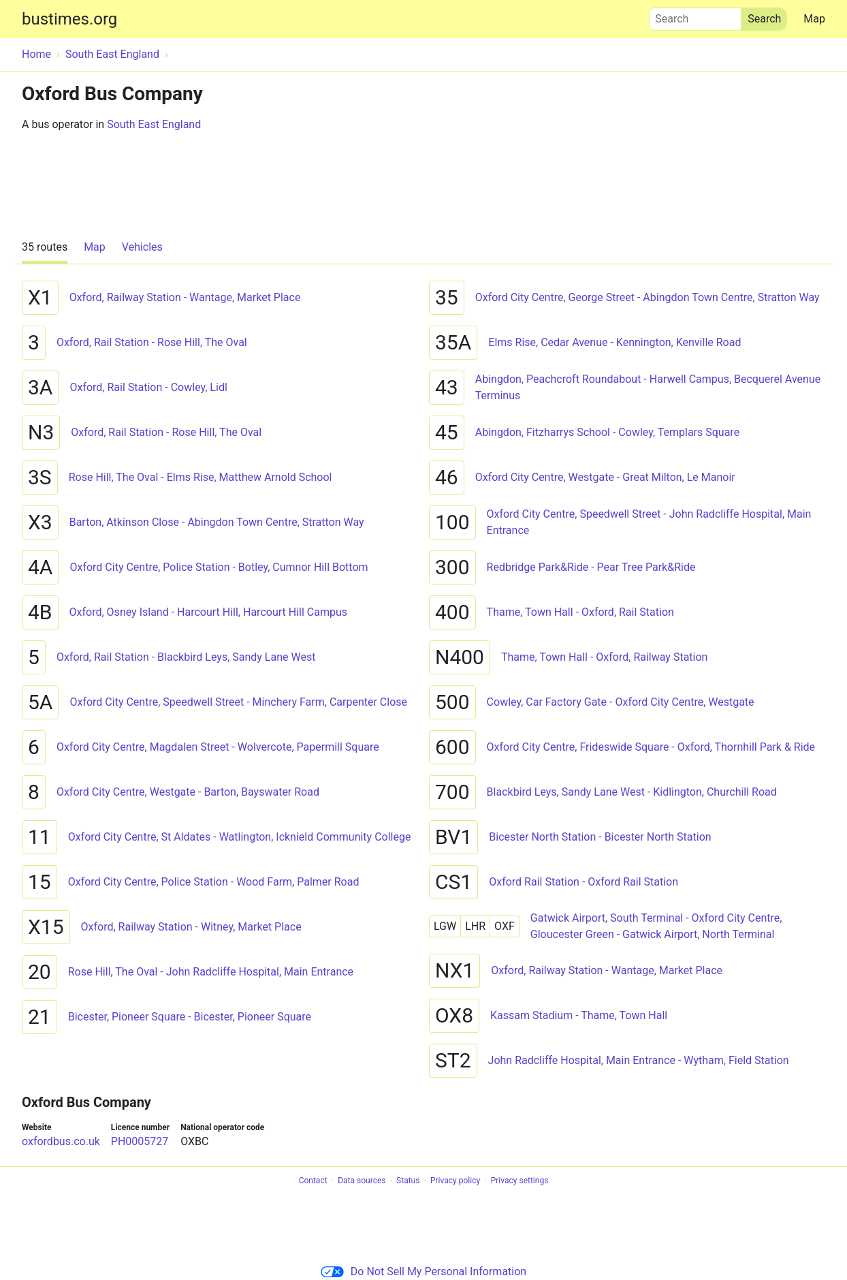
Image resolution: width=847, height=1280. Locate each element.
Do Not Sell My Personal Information (423, 1271)
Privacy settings (520, 1181)
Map (814, 18)
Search (695, 15)
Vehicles (142, 246)
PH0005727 (139, 1141)
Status (407, 1181)
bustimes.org (69, 19)
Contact (313, 1181)
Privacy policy (455, 1181)
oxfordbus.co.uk (61, 1141)
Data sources (361, 1181)
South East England (154, 124)
